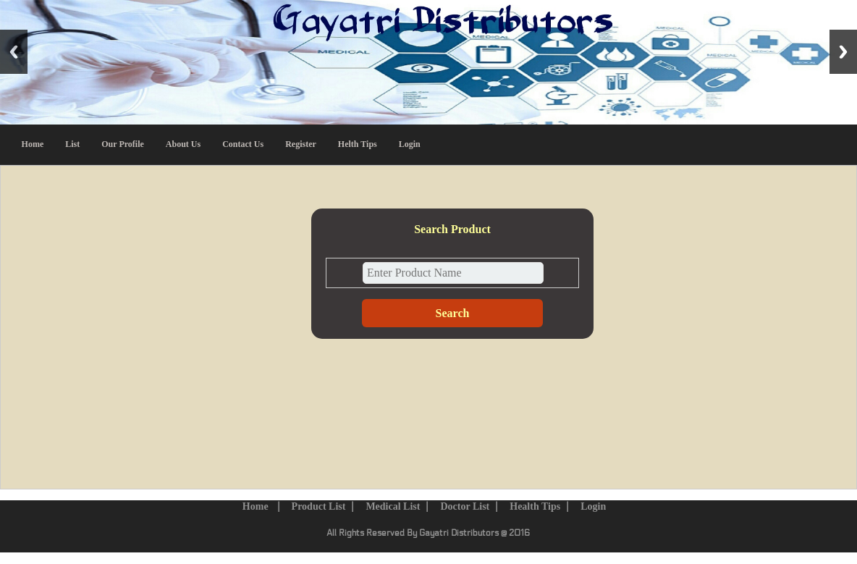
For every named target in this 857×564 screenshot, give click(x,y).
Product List (319, 506)
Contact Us (242, 144)
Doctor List (464, 506)
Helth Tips (357, 144)
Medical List (393, 506)
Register (300, 144)
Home (33, 144)
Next (843, 52)
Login (410, 144)
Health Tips (535, 506)
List (72, 144)
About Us (183, 144)
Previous (14, 52)
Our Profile (122, 144)
